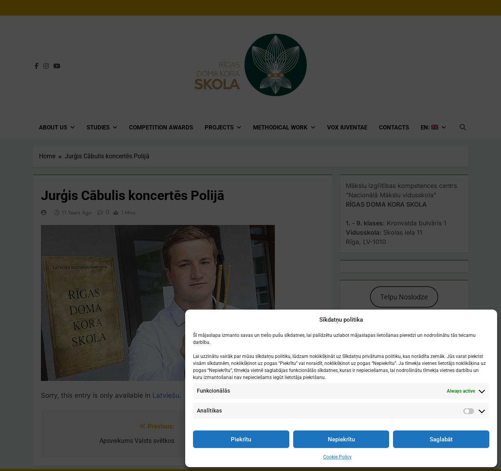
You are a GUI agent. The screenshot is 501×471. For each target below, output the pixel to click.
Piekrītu (241, 439)
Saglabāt (441, 439)
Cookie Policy (337, 457)
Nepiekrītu (341, 439)
